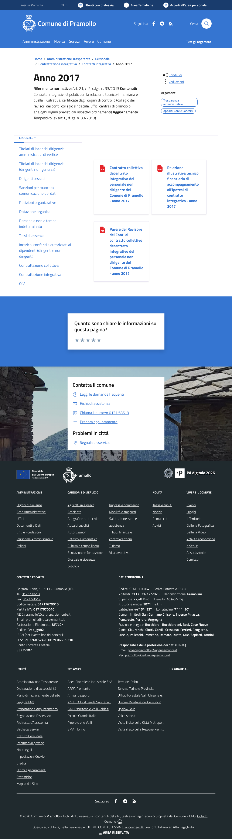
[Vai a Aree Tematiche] (138, 5)
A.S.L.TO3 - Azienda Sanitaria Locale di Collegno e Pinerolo (109, 702)
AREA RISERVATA (113, 832)
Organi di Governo (29, 505)
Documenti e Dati (29, 525)
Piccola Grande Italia (82, 715)
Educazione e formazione (85, 552)
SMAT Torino (76, 729)
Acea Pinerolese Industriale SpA (90, 681)
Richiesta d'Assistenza (32, 722)
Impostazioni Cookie (31, 756)
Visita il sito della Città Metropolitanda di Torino (151, 722)
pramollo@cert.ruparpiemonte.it (48, 614)
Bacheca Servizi (28, 729)
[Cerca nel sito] (206, 23)
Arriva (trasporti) (79, 695)
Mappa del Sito (27, 783)
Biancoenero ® (132, 827)
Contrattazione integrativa (57, 63)
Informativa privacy (30, 742)
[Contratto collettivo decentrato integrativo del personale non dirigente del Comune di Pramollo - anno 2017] (102, 168)
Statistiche (24, 776)
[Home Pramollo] (60, 23)
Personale (102, 58)
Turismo (114, 545)
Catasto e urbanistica (82, 538)
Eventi (191, 505)
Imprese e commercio (124, 505)
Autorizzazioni (77, 532)
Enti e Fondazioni (29, 532)
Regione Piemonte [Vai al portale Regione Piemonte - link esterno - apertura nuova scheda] (31, 5)
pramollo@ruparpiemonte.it (45, 619)
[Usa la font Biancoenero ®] (96, 5)
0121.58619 (31, 593)
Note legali (24, 749)
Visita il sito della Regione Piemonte (143, 729)
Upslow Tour (126, 708)
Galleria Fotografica (200, 525)
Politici (21, 545)
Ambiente (74, 511)
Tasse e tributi (162, 505)
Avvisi (157, 525)
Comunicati (160, 518)
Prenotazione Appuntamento (37, 708)
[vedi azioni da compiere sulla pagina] (173, 81)
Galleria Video (196, 532)
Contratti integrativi (96, 63)
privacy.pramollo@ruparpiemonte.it (152, 650)
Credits (21, 763)
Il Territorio (194, 518)
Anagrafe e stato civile (83, 518)
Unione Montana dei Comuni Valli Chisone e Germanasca (158, 702)
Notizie (157, 511)
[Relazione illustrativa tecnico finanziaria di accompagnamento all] (160, 168)
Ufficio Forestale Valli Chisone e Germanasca (149, 695)
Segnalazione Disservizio (34, 715)
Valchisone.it (127, 715)
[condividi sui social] (172, 75)
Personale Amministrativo (35, 538)
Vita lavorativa (119, 552)
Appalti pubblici (78, 525)
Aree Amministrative (31, 511)
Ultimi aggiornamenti (31, 770)
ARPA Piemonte (79, 688)
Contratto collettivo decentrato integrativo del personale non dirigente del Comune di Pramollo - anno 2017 (126, 184)
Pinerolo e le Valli (80, 722)
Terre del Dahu (128, 681)
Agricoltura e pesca (81, 505)
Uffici (20, 518)
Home (38, 58)
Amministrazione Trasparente (68, 58)
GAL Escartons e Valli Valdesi (88, 708)
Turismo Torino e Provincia (136, 688)
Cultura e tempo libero (83, 545)
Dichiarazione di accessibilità (36, 688)
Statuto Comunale (29, 736)
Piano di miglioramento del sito (38, 695)
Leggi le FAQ (25, 702)
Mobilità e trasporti (122, 511)
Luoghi (191, 511)
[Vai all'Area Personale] (185, 5)
